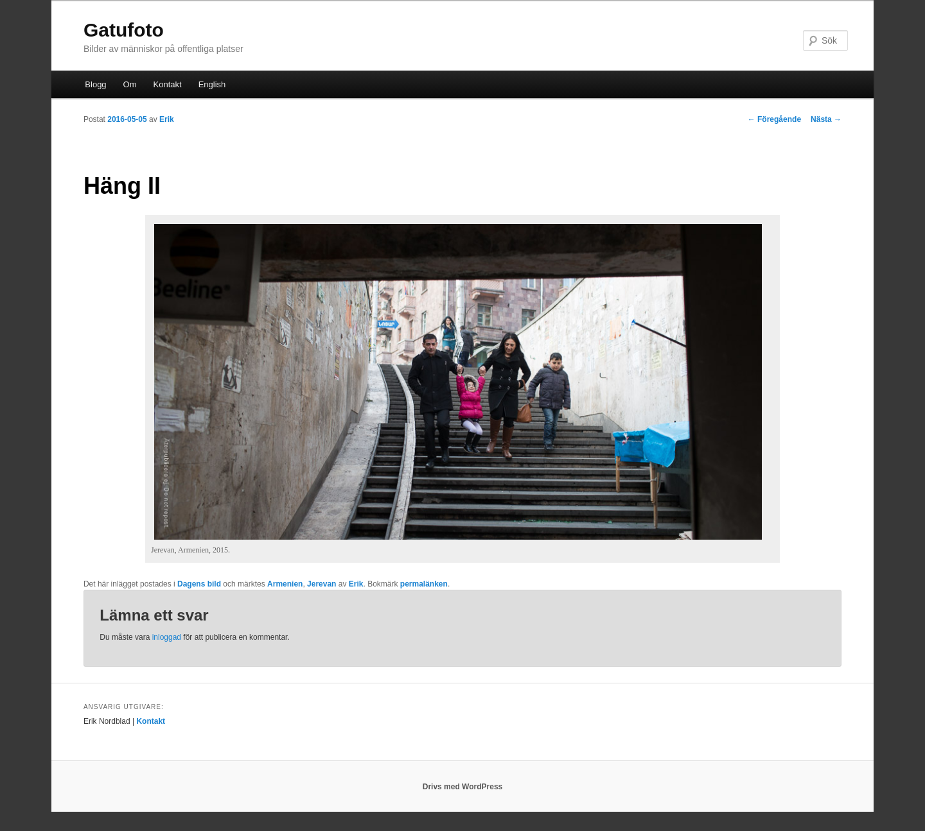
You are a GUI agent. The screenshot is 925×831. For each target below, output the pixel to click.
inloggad (166, 637)
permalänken (424, 583)
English (212, 84)
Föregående (774, 119)
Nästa (826, 119)
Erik (166, 119)
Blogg (95, 84)
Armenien (285, 583)
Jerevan (321, 583)
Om (130, 84)
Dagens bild (199, 583)
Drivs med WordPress (463, 786)
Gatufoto (124, 29)
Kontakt (168, 84)
